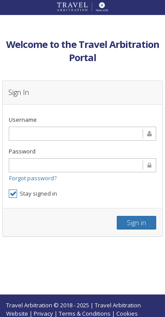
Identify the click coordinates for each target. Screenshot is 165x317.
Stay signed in (33, 193)
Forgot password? (33, 178)
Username (23, 120)
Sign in (136, 222)
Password (22, 151)
